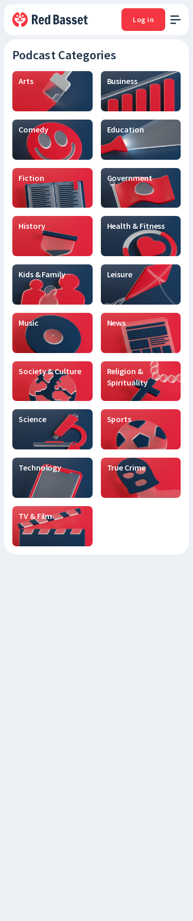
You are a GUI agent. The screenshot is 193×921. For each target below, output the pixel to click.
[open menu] (175, 19)
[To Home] (51, 19)
